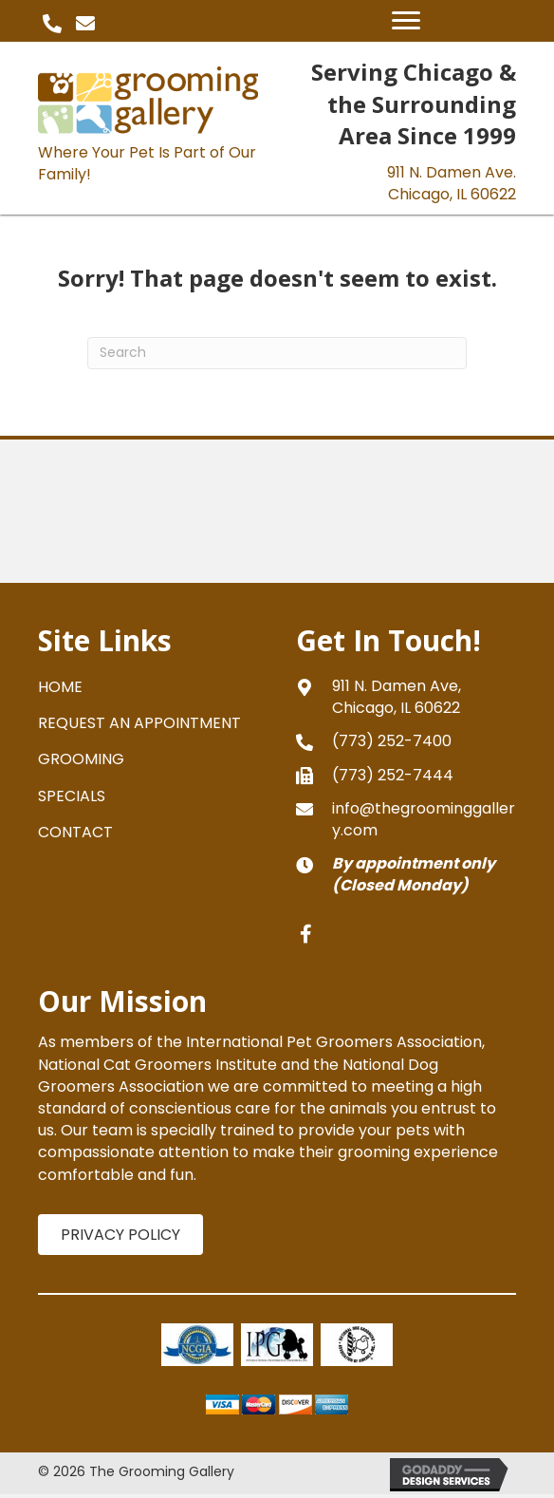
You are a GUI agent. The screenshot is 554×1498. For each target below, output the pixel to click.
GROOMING (81, 759)
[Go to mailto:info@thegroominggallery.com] (406, 819)
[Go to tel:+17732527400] (406, 741)
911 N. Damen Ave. (451, 183)
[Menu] (406, 21)
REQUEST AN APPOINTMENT (139, 723)
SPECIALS (71, 796)
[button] (52, 23)
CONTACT (75, 832)
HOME (60, 687)
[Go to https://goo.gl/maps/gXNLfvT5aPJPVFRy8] (406, 697)
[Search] (277, 353)
